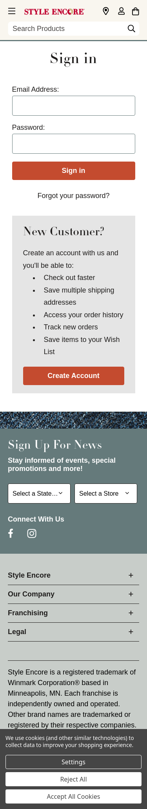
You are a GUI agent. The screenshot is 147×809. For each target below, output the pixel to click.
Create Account (73, 376)
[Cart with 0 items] (135, 10)
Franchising (28, 613)
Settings (73, 762)
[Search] (131, 30)
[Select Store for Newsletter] (105, 494)
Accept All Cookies (73, 796)
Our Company (31, 594)
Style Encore (29, 575)
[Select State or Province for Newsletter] (39, 494)
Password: (28, 127)
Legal (17, 632)
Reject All (73, 779)
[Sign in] (121, 11)
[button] (11, 10)
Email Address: (35, 89)
